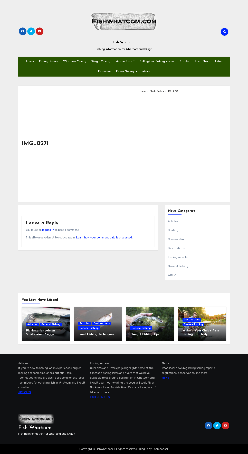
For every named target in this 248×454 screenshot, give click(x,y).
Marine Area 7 (125, 61)
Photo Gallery (125, 71)
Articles (185, 61)
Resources (104, 71)
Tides (218, 61)
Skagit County (100, 61)
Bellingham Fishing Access (157, 61)
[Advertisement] (182, 146)
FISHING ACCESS (100, 397)
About (146, 71)
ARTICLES (24, 392)
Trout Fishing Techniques (96, 334)
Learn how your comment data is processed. (104, 237)
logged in (48, 229)
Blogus (143, 449)
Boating (173, 230)
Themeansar (160, 449)
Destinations (176, 248)
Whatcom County (74, 61)
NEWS (165, 377)
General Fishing (178, 266)
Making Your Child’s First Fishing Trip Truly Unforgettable (201, 334)
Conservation (176, 239)
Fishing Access (48, 61)
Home (30, 61)
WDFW (172, 275)
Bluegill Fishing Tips (144, 334)
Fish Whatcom (124, 42)
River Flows (202, 61)
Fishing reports (178, 257)
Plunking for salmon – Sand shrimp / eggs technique (42, 334)
